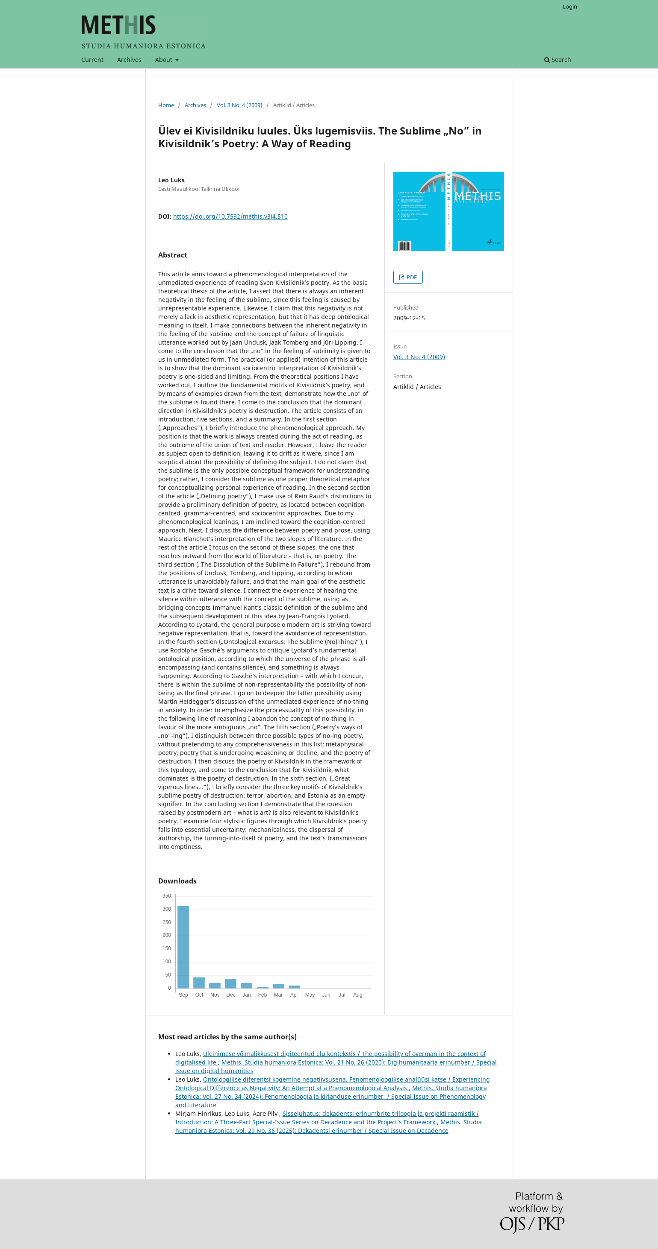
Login (570, 6)
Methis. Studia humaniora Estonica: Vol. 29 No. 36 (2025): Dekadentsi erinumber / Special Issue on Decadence (328, 1126)
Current (92, 60)
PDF (411, 277)
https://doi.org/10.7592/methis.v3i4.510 (230, 216)
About (164, 60)
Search (557, 60)
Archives (129, 60)
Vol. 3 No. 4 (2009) (240, 105)
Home (166, 105)
